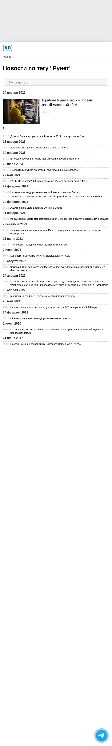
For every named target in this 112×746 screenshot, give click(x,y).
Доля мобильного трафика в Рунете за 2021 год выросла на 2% (47, 136)
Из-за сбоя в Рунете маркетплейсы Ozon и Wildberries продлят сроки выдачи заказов (59, 218)
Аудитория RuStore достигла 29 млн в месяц (36, 207)
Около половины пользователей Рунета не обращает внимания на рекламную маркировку (55, 232)
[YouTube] (57, 47)
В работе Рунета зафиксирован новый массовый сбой (67, 102)
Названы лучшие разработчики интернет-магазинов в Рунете (45, 344)
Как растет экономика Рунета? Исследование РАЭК (40, 255)
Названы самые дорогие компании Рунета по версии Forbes (45, 192)
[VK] (35, 47)
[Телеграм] (24, 47)
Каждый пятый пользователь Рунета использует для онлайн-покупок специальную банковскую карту (57, 269)
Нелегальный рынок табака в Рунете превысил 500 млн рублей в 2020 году (53, 307)
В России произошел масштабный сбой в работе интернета (44, 158)
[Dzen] (46, 47)
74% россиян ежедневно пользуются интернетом (38, 244)
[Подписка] (80, 47)
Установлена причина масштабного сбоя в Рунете (39, 147)
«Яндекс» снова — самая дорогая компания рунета (40, 318)
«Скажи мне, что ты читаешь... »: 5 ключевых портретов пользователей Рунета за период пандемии (57, 331)
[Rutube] (68, 47)
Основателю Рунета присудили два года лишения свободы (44, 169)
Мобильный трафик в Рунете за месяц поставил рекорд (42, 296)
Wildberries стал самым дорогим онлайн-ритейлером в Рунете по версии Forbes (56, 196)
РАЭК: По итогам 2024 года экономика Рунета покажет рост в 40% (48, 181)
